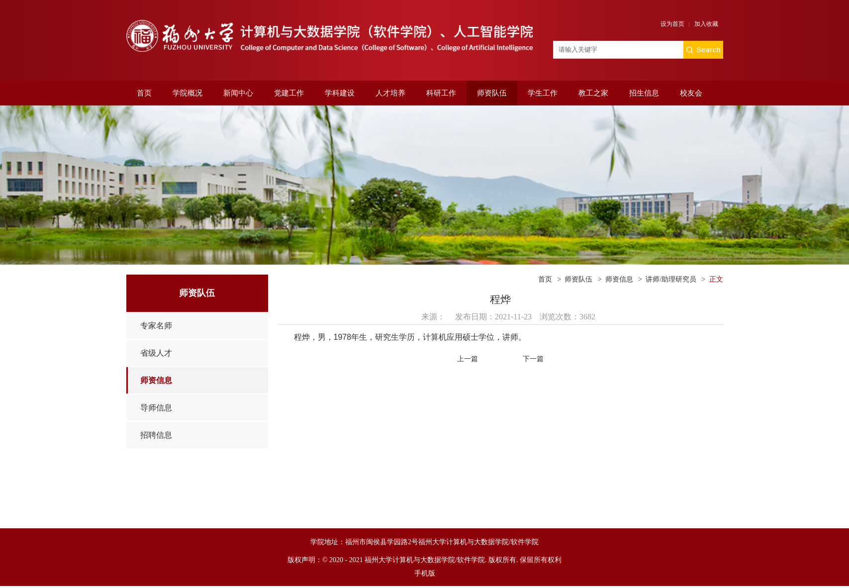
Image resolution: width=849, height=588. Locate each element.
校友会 (691, 93)
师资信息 (156, 380)
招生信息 (644, 93)
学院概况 (187, 93)
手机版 (424, 573)
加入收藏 (706, 23)
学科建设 (340, 93)
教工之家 (593, 93)
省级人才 (156, 353)
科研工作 (441, 93)
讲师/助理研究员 (671, 279)
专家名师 (156, 325)
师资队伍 (492, 93)
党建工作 (289, 93)
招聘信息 (156, 435)
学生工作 (543, 93)
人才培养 (390, 93)
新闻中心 (238, 93)
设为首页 (672, 23)
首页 (144, 93)
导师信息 (156, 407)
